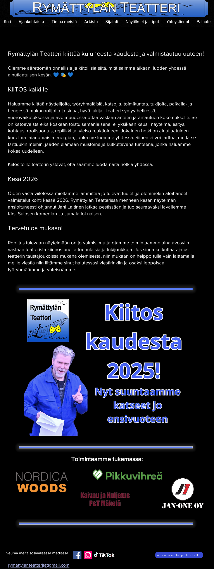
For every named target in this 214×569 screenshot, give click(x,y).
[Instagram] (88, 555)
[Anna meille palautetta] (179, 555)
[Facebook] (77, 555)
